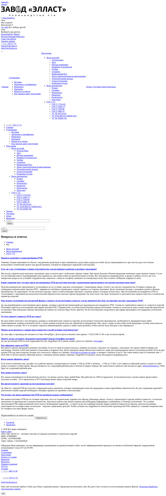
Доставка (97, 87)
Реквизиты (18, 87)
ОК (3, 494)
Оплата (89, 87)
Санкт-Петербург (8, 39)
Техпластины (57, 60)
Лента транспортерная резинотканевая (69, 76)
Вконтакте (10, 425)
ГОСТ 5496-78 (58, 111)
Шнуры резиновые (60, 65)
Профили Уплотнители (62, 67)
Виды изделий (52, 58)
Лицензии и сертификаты (25, 84)
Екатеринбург (9, 18)
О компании (15, 78)
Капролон (56, 95)
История (18, 82)
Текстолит (56, 99)
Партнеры (18, 89)
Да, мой (4, 27)
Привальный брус (59, 74)
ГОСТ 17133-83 (58, 104)
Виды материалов (54, 85)
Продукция (46, 53)
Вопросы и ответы (22, 91)
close (3, 20)
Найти (9, 224)
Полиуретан (57, 97)
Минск (17, 34)
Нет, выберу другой (17, 27)
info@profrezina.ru (9, 46)
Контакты (111, 87)
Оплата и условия (9, 457)
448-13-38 (9, 471)
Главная (4, 87)
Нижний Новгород (16, 36)
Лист (54, 62)
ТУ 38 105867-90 (59, 118)
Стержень (56, 72)
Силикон (55, 90)
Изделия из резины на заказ (83, 352)
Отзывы (4, 469)
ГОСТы (4, 466)
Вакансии (5, 459)
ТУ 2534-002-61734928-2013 (64, 116)
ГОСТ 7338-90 (58, 109)
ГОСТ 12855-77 (58, 106)
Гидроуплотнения (59, 81)
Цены (104, 87)
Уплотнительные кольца (62, 79)
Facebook (10, 422)
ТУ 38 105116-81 (59, 113)
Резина (55, 88)
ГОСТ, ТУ (50, 102)
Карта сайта (6, 431)
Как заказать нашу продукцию (27, 94)
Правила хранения (9, 464)
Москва (4, 36)
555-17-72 (8, 43)
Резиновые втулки (59, 83)
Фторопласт (57, 92)
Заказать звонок (8, 41)
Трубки (55, 69)
